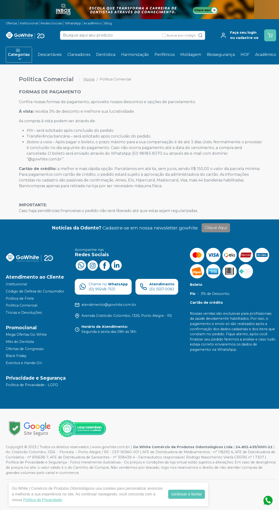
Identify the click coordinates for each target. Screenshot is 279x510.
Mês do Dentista (20, 342)
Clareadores (78, 54)
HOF (245, 54)
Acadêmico (93, 23)
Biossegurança (221, 54)
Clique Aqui (216, 227)
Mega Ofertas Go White (26, 335)
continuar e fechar (186, 494)
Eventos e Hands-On (24, 363)
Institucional (29, 23)
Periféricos (165, 54)
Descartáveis (50, 54)
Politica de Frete (20, 298)
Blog (108, 23)
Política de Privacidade (42, 500)
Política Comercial (21, 305)
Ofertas (11, 23)
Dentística (105, 54)
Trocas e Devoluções (24, 312)
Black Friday (16, 356)
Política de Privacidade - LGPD (32, 385)
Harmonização (135, 54)
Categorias (19, 54)
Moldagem (190, 54)
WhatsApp (73, 23)
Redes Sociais (51, 23)
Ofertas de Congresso (25, 349)
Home (89, 79)
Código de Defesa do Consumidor (35, 291)
